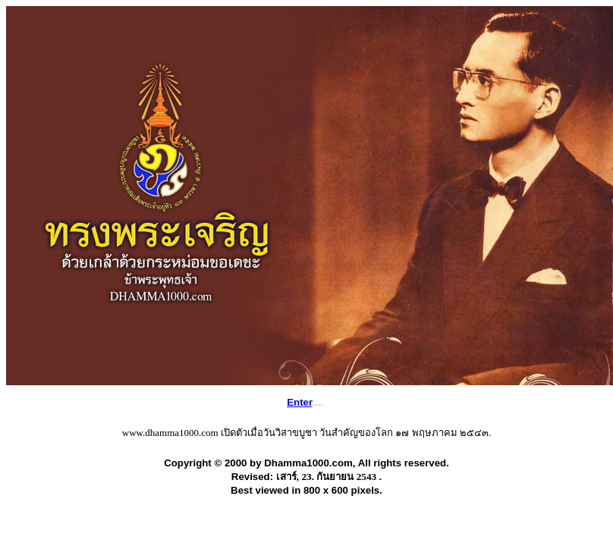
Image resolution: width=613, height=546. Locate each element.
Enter (299, 402)
